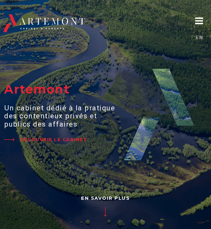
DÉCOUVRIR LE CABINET (53, 139)
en (199, 37)
